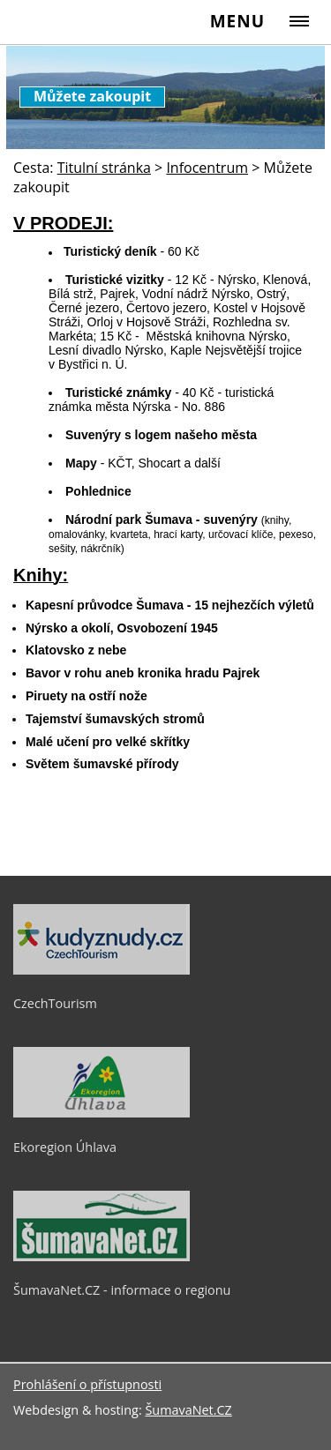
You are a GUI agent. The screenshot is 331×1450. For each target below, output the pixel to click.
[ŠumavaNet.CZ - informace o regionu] (101, 1257)
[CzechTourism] (101, 970)
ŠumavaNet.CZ (188, 1409)
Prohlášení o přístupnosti (87, 1384)
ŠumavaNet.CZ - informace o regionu (121, 1290)
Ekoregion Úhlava (65, 1147)
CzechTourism (55, 1003)
